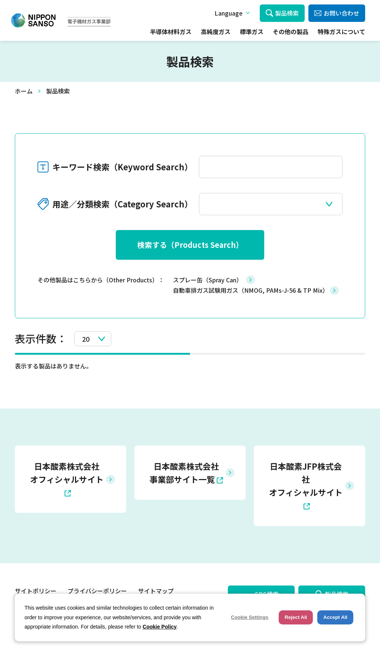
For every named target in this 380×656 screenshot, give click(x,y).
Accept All (335, 617)
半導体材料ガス (170, 31)
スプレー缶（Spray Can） (207, 279)
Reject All (296, 617)
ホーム (24, 90)
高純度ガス (215, 31)
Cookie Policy (159, 627)
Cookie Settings (249, 617)
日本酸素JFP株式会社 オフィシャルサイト (306, 479)
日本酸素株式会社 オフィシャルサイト (67, 472)
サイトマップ (156, 590)
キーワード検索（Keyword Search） (122, 167)
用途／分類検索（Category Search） (122, 204)
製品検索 (287, 13)
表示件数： (41, 338)
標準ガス (251, 31)
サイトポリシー (35, 590)
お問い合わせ (341, 13)
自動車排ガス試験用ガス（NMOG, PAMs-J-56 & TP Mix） (250, 290)
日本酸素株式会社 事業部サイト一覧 (184, 472)
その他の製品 (290, 31)
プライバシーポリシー (97, 590)
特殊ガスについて (341, 31)
